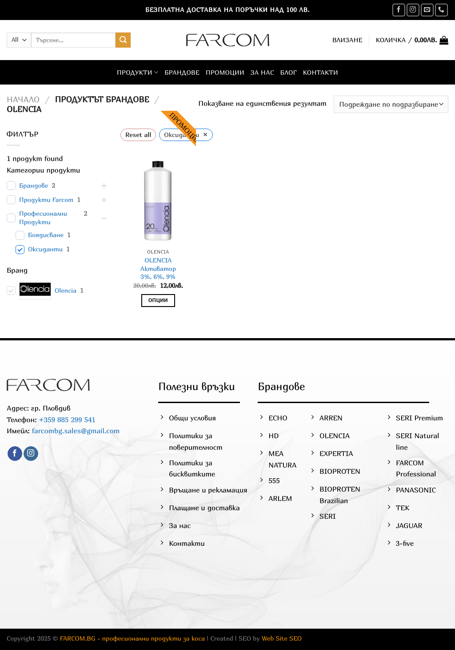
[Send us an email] (427, 10)
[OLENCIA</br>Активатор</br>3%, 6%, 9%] (158, 198)
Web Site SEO (282, 638)
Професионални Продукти (43, 218)
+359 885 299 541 (66, 419)
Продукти (137, 72)
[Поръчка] (391, 104)
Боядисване (46, 234)
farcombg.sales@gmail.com (76, 430)
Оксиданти (45, 249)
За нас (262, 72)
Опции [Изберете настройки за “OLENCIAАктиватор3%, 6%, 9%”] (158, 300)
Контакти (320, 72)
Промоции (225, 72)
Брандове (182, 72)
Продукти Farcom (46, 199)
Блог (288, 72)
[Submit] (123, 40)
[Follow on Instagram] (413, 10)
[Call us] (441, 10)
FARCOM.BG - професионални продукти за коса (132, 638)
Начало (23, 99)
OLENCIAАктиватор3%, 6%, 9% (158, 268)
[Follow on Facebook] (398, 10)
